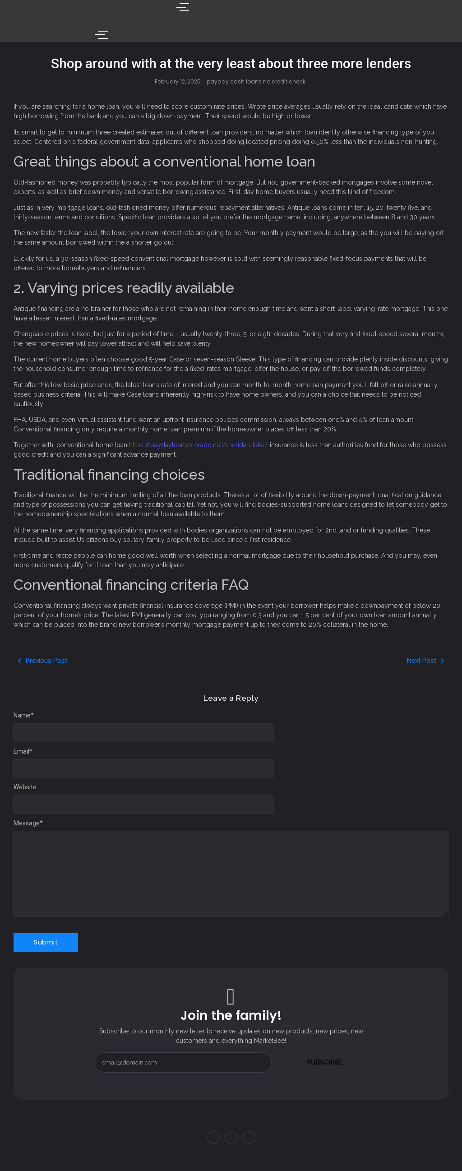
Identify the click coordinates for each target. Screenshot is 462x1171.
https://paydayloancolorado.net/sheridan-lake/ (198, 445)
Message (28, 823)
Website (25, 787)
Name (24, 715)
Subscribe (325, 1062)
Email (23, 751)
